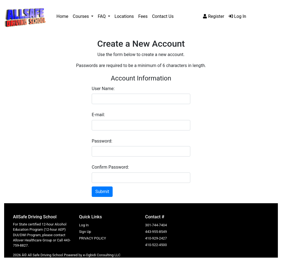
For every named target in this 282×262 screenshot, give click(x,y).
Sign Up (85, 232)
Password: (102, 141)
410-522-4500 (156, 245)
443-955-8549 (156, 232)
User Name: (103, 88)
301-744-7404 (156, 225)
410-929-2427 (156, 238)
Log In (237, 16)
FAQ (102, 16)
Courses (81, 16)
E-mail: (98, 114)
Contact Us (163, 16)
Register (213, 16)
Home (62, 16)
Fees (143, 16)
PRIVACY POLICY (92, 238)
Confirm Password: (110, 167)
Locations (124, 16)
